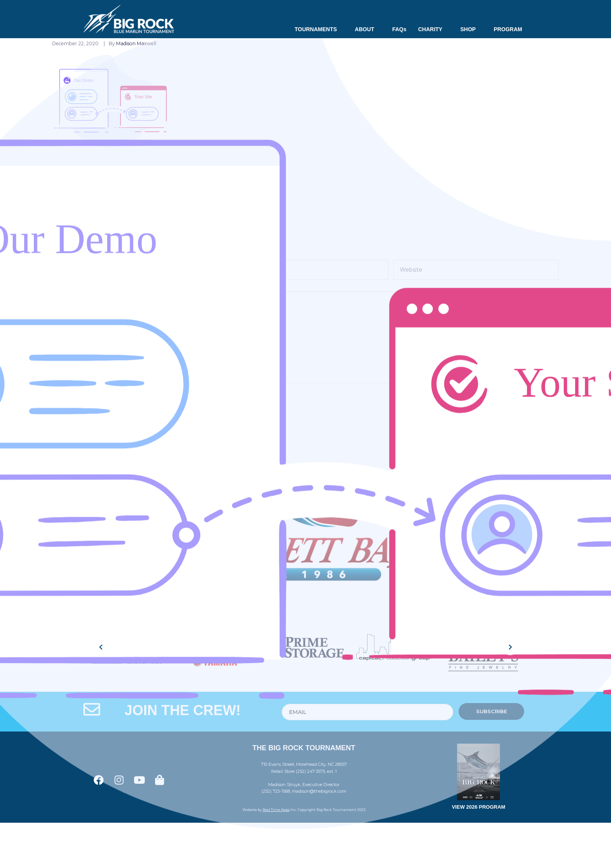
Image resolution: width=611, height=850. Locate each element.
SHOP (471, 29)
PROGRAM (508, 29)
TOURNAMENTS (319, 29)
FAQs (399, 29)
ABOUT (368, 29)
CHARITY (433, 29)
